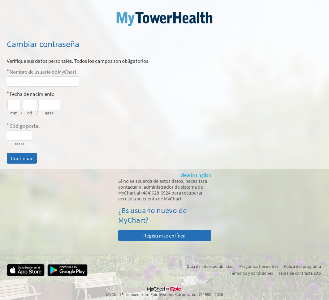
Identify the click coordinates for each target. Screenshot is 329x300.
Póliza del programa (302, 266)
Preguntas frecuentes (259, 266)
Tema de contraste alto (299, 273)
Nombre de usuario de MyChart (43, 71)
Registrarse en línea (164, 235)
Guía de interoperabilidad (210, 266)
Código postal (25, 125)
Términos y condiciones (251, 273)
